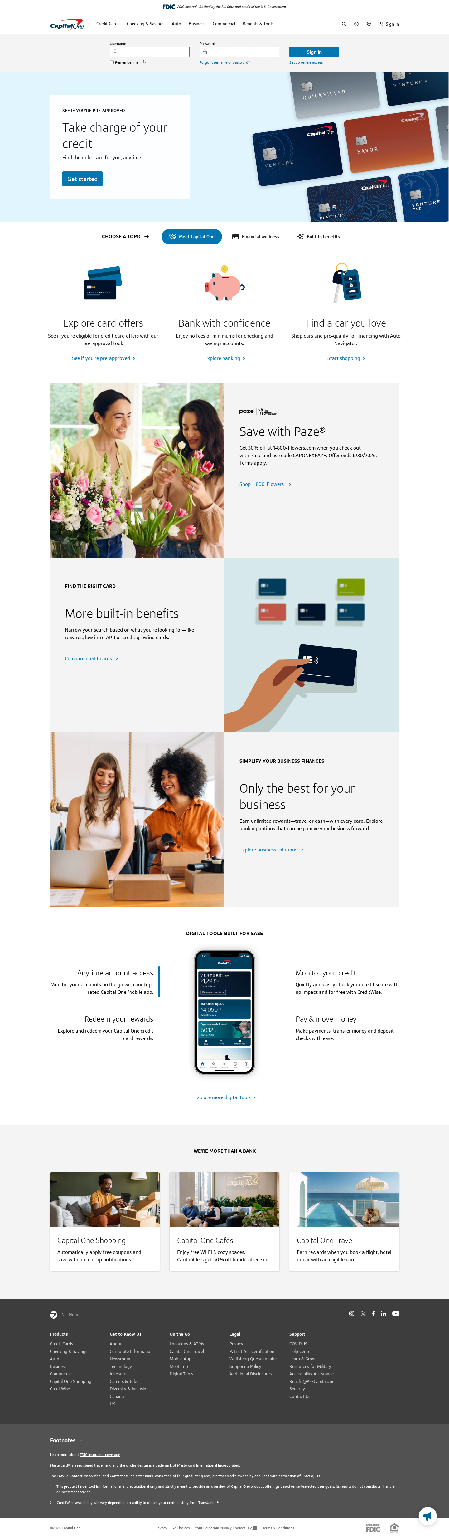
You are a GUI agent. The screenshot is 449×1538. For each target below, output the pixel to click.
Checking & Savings (68, 1351)
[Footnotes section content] (224, 1440)
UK (112, 1404)
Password (207, 43)
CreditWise (60, 1389)
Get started (82, 179)
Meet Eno (179, 1366)
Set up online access (306, 62)
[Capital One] (53, 1315)
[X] (363, 1313)
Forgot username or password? (225, 62)
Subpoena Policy (245, 1366)
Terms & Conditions (278, 1528)
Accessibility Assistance (311, 1374)
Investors (118, 1374)
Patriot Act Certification (251, 1351)
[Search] (344, 24)
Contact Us (299, 1396)
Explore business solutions (268, 849)
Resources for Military (310, 1366)
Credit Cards (61, 1344)
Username (118, 43)
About (116, 1344)
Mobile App (180, 1359)
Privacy (236, 1344)
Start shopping (343, 358)
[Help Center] (356, 24)
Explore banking (222, 358)
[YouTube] (395, 1313)
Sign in (314, 52)
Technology (121, 1366)
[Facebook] (373, 1313)
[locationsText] (369, 24)
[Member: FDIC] (373, 1528)
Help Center (300, 1351)
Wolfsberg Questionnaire (253, 1359)
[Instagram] (351, 1313)
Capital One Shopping (70, 1381)
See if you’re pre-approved (101, 358)
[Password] (239, 52)
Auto (54, 1359)
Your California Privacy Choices (226, 1528)
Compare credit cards (89, 658)
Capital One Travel (187, 1351)
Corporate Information (131, 1351)
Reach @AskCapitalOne (311, 1381)
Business (58, 1366)
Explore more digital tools (222, 1097)
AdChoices (181, 1528)
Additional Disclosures (250, 1374)
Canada (117, 1396)
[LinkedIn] (383, 1313)
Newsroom (120, 1359)
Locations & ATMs (187, 1344)
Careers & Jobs (124, 1381)
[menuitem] (192, 236)
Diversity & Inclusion (129, 1389)
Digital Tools (181, 1374)
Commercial (61, 1374)
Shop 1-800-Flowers (262, 484)
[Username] (150, 52)
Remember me (126, 62)
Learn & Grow (302, 1359)
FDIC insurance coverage (100, 1454)
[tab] (105, 981)
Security (297, 1389)
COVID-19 (298, 1344)
